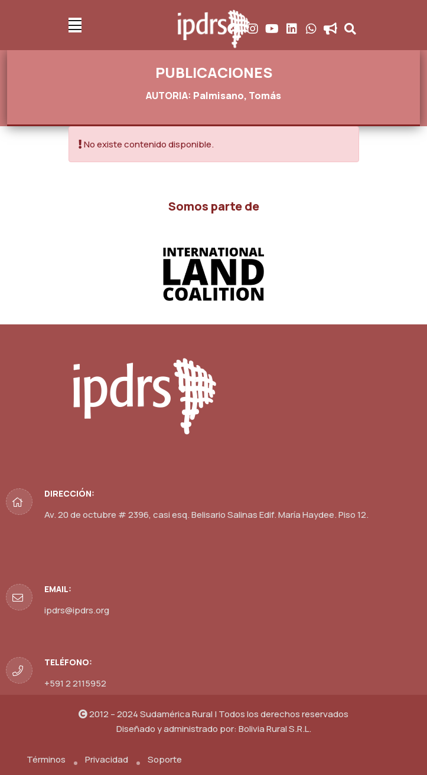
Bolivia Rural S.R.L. (275, 729)
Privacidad (106, 759)
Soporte (165, 759)
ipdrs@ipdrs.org (76, 610)
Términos (46, 759)
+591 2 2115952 (75, 683)
